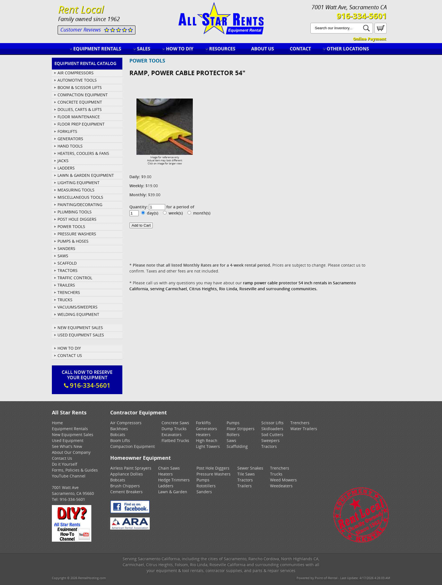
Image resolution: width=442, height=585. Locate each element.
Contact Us (70, 355)
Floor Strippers (241, 428)
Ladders (165, 485)
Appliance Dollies (126, 474)
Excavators (172, 434)
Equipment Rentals (97, 49)
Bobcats (117, 434)
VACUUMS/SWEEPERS (78, 307)
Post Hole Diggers (212, 468)
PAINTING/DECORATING (80, 204)
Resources (222, 49)
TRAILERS (66, 285)
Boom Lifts (120, 440)
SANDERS (66, 248)
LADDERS (66, 168)
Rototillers (206, 485)
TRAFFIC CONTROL (75, 277)
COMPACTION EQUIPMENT (83, 94)
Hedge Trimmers (174, 480)
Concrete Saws (175, 422)
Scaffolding (237, 446)
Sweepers (270, 440)
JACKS (63, 160)
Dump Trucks (174, 428)
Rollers (233, 434)
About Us (262, 49)
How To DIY (69, 348)
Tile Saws (246, 474)
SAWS (63, 255)
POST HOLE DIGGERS (77, 219)
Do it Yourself (64, 464)
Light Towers (208, 446)
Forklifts (203, 422)
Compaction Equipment (132, 446)
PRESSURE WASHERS (77, 233)
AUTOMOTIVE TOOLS (77, 80)
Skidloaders (272, 428)
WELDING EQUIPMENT (78, 314)
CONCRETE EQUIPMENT (80, 102)
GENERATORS (70, 138)
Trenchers (300, 422)
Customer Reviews (80, 29)
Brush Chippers (125, 485)
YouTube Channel (68, 476)
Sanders (204, 491)
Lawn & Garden (172, 491)
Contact (300, 49)
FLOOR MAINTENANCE (79, 116)
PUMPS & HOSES (73, 241)
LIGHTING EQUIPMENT (79, 182)
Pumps (233, 422)
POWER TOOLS (71, 226)
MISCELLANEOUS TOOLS (80, 197)
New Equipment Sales (80, 327)
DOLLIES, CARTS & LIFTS (80, 109)
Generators (206, 428)
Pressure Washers (213, 474)
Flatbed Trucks (175, 440)
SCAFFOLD (67, 263)
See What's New (67, 446)
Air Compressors (126, 422)
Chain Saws (169, 468)
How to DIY (179, 49)
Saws (231, 440)
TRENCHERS (69, 292)
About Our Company (71, 452)
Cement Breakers (126, 491)
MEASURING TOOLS (76, 190)
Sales (143, 49)
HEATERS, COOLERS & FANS (83, 153)
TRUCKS (65, 299)
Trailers (244, 485)
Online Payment (369, 38)
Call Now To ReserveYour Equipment (87, 379)
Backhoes (119, 428)
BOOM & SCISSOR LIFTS (80, 87)
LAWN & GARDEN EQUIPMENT (86, 175)
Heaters (203, 434)
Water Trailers (303, 428)
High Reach (206, 440)
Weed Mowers (283, 480)
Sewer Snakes (250, 468)
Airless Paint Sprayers (130, 468)
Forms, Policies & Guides (75, 470)
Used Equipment (67, 440)
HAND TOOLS (70, 146)
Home (57, 422)
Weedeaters (281, 485)
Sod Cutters (272, 434)
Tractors (269, 446)
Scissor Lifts (272, 422)
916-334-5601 (362, 15)
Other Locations (348, 49)
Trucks (276, 474)
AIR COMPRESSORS (76, 72)
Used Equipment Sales (81, 335)
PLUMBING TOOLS (75, 212)
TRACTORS (68, 270)
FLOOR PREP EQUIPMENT (81, 124)
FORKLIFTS (67, 131)
